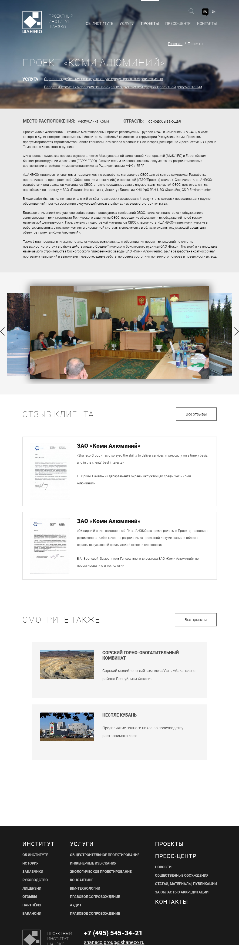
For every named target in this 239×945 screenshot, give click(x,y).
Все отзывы (196, 414)
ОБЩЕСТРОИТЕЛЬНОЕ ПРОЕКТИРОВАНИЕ (104, 855)
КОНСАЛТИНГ (81, 880)
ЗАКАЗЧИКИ (32, 871)
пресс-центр (175, 856)
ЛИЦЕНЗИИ (31, 888)
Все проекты (196, 619)
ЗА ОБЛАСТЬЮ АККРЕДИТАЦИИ (181, 892)
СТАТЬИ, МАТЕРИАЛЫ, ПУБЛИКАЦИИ (186, 884)
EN (214, 11)
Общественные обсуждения (181, 875)
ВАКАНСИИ (31, 913)
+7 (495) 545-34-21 (113, 933)
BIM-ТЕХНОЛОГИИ (85, 888)
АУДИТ (76, 905)
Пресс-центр (178, 23)
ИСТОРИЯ (30, 863)
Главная (175, 43)
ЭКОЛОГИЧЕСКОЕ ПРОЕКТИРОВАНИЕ (101, 871)
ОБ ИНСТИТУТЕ (35, 855)
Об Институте (99, 23)
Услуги (127, 23)
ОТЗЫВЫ (29, 897)
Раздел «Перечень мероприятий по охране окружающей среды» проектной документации (123, 86)
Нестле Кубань (119, 715)
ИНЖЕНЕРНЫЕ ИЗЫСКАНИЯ (93, 863)
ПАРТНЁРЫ (31, 905)
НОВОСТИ (163, 867)
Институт (38, 844)
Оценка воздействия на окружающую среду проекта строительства (103, 78)
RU (205, 11)
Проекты (150, 23)
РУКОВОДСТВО (35, 880)
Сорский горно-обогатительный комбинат (140, 655)
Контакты (207, 23)
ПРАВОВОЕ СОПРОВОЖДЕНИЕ (95, 897)
